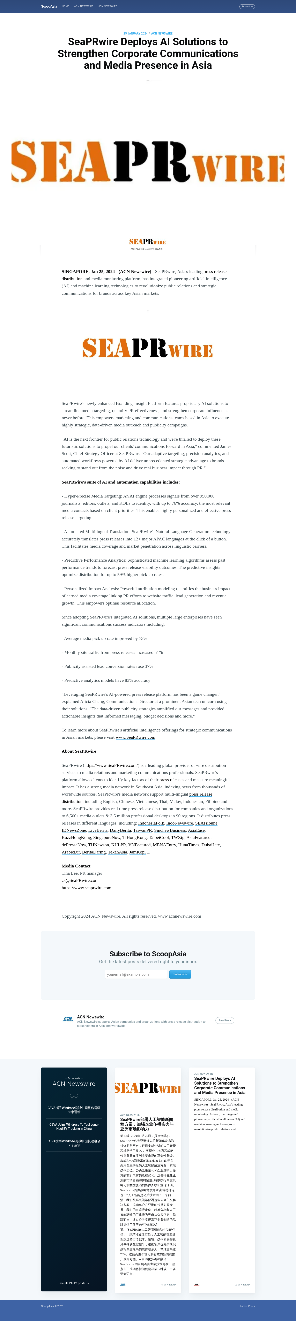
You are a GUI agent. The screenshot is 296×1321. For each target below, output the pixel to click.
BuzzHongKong (76, 837)
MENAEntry (164, 844)
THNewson (98, 844)
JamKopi (138, 852)
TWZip (177, 837)
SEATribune (206, 823)
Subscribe (247, 6)
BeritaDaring (94, 852)
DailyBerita (120, 830)
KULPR (118, 844)
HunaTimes (188, 844)
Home (65, 6)
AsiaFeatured (198, 837)
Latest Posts (247, 1306)
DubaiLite (210, 844)
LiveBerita (98, 830)
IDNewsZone (74, 830)
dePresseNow (74, 844)
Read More (225, 1020)
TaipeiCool (159, 837)
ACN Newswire (83, 6)
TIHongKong (134, 837)
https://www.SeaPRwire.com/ (111, 765)
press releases (172, 779)
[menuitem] (65, 6)
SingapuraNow (106, 837)
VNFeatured (139, 844)
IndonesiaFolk (151, 823)
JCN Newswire (107, 6)
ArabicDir (71, 852)
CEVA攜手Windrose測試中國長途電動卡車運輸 (74, 1108)
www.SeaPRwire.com (135, 737)
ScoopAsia (49, 6)
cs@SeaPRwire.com (80, 880)
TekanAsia (117, 852)
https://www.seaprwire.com (86, 887)
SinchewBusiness (170, 830)
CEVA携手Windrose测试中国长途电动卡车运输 (74, 1142)
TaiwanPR (142, 830)
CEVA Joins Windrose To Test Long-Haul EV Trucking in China (73, 1125)
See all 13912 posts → (74, 1283)
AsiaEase (196, 830)
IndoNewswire (179, 823)
